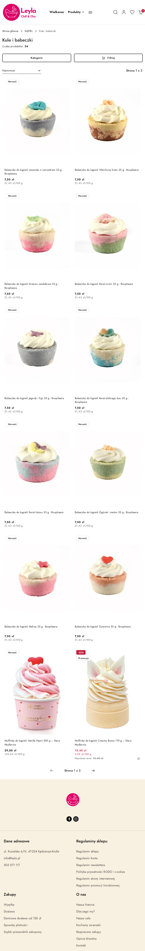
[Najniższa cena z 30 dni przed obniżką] (138, 758)
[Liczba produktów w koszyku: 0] (140, 12)
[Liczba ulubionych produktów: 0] (132, 12)
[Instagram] (76, 819)
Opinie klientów (86, 939)
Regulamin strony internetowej (95, 879)
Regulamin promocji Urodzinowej (98, 885)
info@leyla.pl (12, 858)
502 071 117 (12, 865)
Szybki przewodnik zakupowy (23, 932)
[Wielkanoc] (56, 12)
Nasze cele (83, 918)
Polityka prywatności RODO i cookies (100, 872)
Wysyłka (9, 905)
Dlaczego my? (85, 911)
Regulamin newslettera (90, 865)
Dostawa (9, 911)
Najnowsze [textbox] (8, 70)
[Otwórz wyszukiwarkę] (115, 12)
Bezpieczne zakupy (88, 932)
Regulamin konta (87, 858)
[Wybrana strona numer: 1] (72, 770)
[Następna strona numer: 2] (93, 770)
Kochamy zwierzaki (88, 925)
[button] (76, 12)
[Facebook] (69, 819)
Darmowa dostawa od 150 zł (22, 918)
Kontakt (81, 945)
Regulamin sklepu (87, 851)
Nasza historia (85, 905)
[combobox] (21, 70)
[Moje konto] (124, 12)
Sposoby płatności (16, 925)
